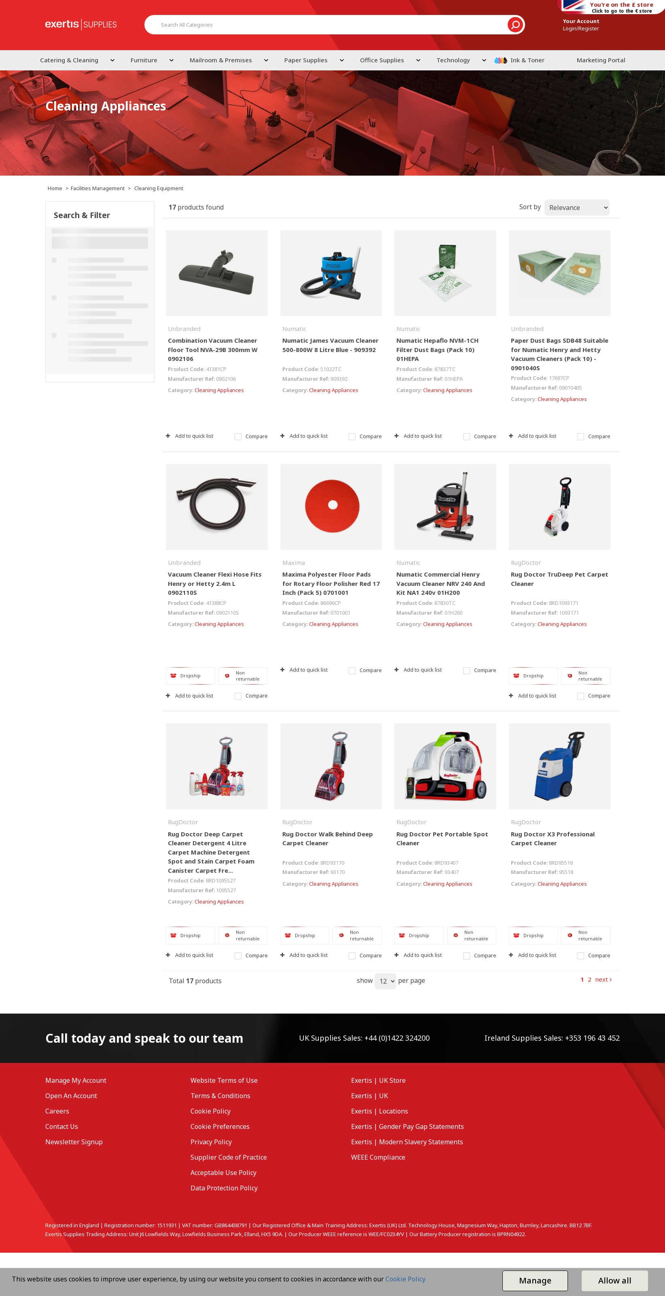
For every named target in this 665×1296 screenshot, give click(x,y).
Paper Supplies (306, 60)
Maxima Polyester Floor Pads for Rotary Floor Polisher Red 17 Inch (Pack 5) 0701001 (331, 583)
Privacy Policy (211, 1142)
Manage (535, 1280)
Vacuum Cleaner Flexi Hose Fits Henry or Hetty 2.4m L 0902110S (215, 583)
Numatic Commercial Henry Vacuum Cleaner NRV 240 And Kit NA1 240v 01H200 (440, 583)
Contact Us (61, 1126)
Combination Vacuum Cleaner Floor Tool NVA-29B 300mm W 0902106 (213, 349)
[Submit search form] (515, 24)
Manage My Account (75, 1080)
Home (55, 188)
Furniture (144, 60)
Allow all (614, 1280)
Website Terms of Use (224, 1080)
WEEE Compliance (378, 1157)
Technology (453, 60)
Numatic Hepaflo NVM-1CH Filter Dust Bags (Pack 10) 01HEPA (437, 349)
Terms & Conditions (220, 1095)
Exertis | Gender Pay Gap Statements (407, 1126)
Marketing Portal (601, 60)
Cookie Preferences (220, 1126)
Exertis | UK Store (378, 1080)
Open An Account (71, 1095)
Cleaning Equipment (158, 188)
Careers (57, 1111)
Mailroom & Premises (221, 60)
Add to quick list (189, 435)
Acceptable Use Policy (223, 1172)
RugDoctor (526, 562)
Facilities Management (98, 188)
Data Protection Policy (224, 1188)
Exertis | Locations (379, 1111)
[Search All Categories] (334, 24)
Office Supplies (382, 60)
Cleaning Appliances (219, 390)
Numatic (294, 329)
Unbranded (184, 329)
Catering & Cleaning (69, 60)
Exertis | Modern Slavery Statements (407, 1142)
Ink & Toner (527, 60)
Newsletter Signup (74, 1142)
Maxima (293, 562)
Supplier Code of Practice (229, 1157)
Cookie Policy (211, 1111)
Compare (251, 436)
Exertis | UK (369, 1095)
